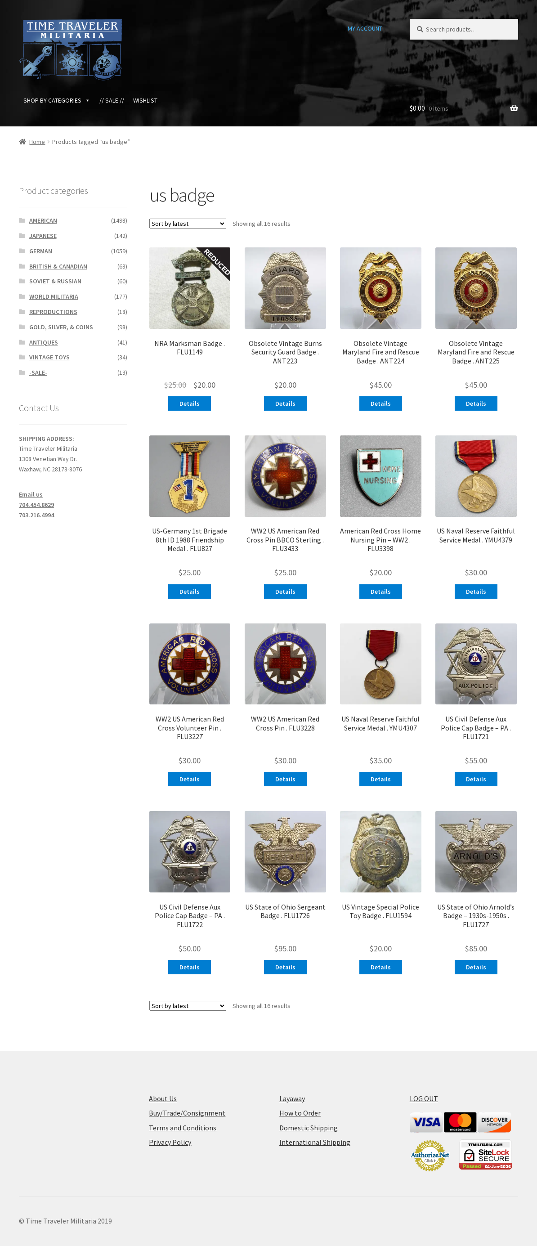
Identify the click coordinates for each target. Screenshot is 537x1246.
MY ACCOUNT (365, 28)
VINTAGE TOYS (49, 357)
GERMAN (40, 251)
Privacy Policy (170, 1142)
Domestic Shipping (308, 1127)
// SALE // (111, 100)
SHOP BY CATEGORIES (56, 100)
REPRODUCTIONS (53, 312)
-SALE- (38, 372)
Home (37, 142)
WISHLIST (145, 100)
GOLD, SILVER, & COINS (61, 327)
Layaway (292, 1098)
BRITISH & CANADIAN (58, 266)
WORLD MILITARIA (53, 296)
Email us (31, 494)
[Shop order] (187, 224)
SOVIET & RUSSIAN (55, 281)
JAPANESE (43, 236)
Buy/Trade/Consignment (187, 1112)
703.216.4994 (36, 515)
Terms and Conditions (182, 1127)
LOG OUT (424, 1098)
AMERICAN (43, 220)
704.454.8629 (36, 505)
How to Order (300, 1112)
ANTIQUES (43, 342)
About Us (163, 1098)
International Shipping (314, 1142)
